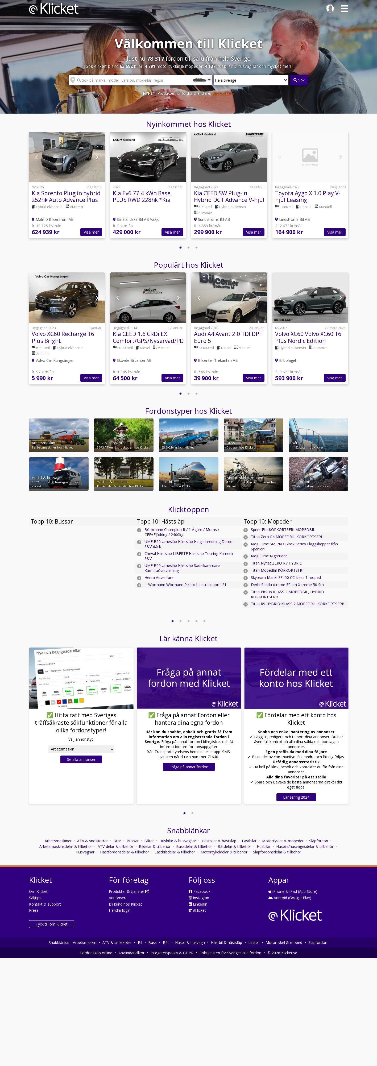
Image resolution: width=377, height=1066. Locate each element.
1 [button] (180, 247)
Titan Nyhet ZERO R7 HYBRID (277, 563)
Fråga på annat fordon (188, 766)
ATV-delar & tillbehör (115, 846)
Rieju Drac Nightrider (269, 555)
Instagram (199, 897)
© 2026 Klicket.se (282, 952)
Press (34, 910)
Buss (152, 942)
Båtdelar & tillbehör (234, 846)
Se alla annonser (81, 759)
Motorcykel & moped (284, 942)
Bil (140, 942)
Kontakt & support (45, 904)
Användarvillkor (131, 952)
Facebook (199, 891)
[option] (66, 188)
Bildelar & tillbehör (155, 846)
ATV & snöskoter (117, 942)
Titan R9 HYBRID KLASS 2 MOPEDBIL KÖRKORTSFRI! (297, 603)
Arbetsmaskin (84, 942)
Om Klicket (38, 891)
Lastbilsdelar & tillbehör (175, 852)
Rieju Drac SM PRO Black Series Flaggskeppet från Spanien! (294, 546)
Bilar (117, 840)
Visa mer (91, 232)
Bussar (133, 840)
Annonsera (118, 897)
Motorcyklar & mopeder (283, 840)
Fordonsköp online (96, 952)
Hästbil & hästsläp (226, 942)
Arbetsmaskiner (58, 840)
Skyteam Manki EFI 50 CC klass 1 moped (286, 577)
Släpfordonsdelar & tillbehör (277, 852)
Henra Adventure (158, 577)
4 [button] (196, 621)
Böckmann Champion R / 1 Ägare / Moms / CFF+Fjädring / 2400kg (181, 532)
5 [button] (204, 621)
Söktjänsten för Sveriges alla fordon (230, 952)
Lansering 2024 (296, 797)
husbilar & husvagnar (232, 66)
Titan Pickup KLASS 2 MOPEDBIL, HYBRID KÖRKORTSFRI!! (287, 594)
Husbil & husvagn (190, 942)
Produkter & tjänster (129, 891)
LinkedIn (198, 904)
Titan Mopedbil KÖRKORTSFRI (277, 570)
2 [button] (188, 247)
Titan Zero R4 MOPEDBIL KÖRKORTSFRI (286, 536)
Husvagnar (85, 852)
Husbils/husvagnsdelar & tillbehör (304, 846)
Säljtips (35, 897)
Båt (166, 942)
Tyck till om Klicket (52, 924)
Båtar (149, 840)
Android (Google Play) (289, 897)
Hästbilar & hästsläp (219, 840)
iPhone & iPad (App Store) (292, 891)
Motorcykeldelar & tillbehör (224, 852)
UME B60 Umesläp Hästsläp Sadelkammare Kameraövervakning (182, 568)
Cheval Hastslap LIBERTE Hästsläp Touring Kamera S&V (188, 556)
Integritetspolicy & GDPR (172, 952)
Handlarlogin (119, 910)
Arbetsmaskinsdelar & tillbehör (65, 846)
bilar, (132, 66)
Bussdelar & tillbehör (194, 846)
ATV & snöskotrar (92, 840)
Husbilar (264, 846)
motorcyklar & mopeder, (175, 66)
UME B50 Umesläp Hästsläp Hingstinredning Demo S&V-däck (188, 544)
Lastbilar (249, 840)
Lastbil (253, 942)
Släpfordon (318, 840)
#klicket (197, 910)
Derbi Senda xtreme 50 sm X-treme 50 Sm (287, 584)
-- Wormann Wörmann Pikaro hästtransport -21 (185, 584)
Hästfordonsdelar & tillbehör (124, 852)
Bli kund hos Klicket (125, 904)
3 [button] (196, 247)
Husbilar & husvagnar (177, 840)
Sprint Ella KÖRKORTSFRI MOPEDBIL (283, 529)
